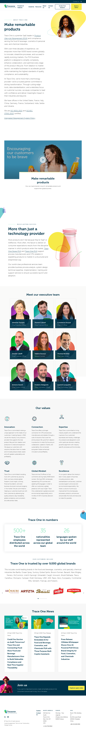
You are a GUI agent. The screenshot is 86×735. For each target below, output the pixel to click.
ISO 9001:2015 (16, 111)
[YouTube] (8, 717)
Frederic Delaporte (41, 385)
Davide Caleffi (17, 354)
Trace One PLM (31, 251)
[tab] (38, 598)
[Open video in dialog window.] (43, 159)
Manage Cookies (8, 725)
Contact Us (76, 1)
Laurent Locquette (64, 385)
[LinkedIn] (5, 717)
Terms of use (19, 723)
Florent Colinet (40, 323)
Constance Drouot (64, 323)
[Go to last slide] (2, 593)
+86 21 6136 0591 (75, 724)
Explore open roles (76, 688)
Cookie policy (26, 723)
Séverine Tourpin (18, 323)
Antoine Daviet (17, 385)
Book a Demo (76, 6)
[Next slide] (83, 593)
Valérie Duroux (40, 354)
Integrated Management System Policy (19, 118)
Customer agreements (9, 723)
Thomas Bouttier (63, 354)
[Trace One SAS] (10, 7)
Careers (38, 710)
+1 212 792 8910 (47, 726)
